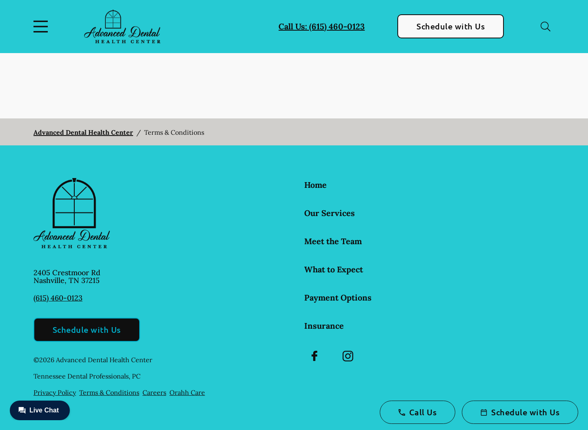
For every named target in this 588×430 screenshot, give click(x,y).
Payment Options (338, 297)
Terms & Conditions (109, 392)
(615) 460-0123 (57, 298)
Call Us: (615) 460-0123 (321, 26)
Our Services (329, 213)
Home (315, 185)
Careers (154, 392)
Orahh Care (187, 392)
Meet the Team (333, 241)
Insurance (324, 326)
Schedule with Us (450, 26)
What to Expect (333, 269)
